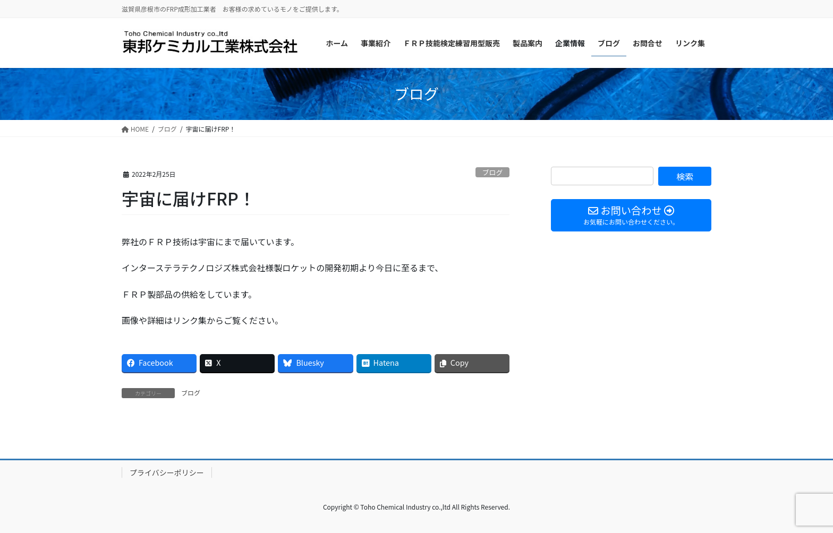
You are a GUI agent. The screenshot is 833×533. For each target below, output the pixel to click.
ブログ (492, 172)
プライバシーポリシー (167, 472)
